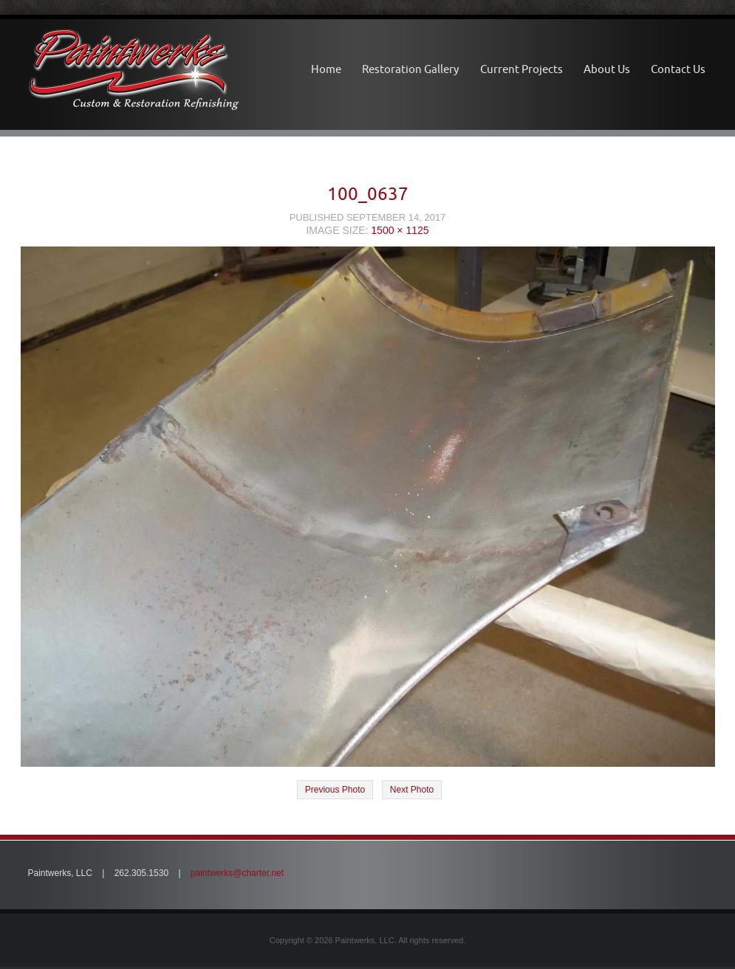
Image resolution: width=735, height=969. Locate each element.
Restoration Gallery (410, 69)
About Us (607, 69)
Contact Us (678, 69)
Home (326, 69)
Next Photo (412, 789)
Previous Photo (335, 789)
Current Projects (521, 69)
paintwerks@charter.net (237, 873)
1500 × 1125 (399, 230)
